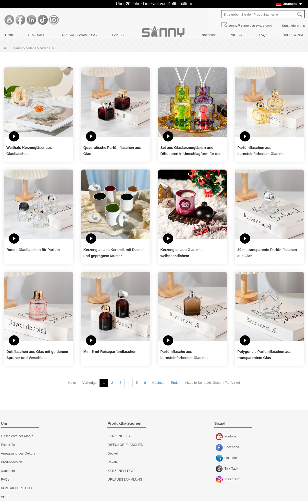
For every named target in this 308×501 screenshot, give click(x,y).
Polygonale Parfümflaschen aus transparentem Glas (264, 355)
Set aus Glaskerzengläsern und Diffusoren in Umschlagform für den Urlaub (191, 151)
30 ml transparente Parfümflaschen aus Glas (267, 253)
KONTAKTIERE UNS (16, 488)
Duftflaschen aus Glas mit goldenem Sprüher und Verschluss (37, 355)
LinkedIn (219, 458)
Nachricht (209, 35)
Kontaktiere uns (293, 26)
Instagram (219, 480)
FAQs (263, 35)
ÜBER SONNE (293, 35)
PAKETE (118, 35)
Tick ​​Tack (219, 469)
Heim (9, 35)
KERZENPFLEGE (120, 471)
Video (5, 497)
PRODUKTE (37, 35)
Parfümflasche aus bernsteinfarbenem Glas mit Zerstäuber (184, 355)
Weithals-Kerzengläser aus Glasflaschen (29, 151)
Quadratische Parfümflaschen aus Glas (112, 151)
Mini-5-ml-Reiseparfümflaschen (110, 352)
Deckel (112, 453)
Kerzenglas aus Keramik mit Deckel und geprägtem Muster (113, 253)
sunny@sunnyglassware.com (250, 25)
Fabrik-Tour (9, 445)
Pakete (112, 462)
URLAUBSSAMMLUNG (79, 35)
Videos (31, 48)
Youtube (219, 437)
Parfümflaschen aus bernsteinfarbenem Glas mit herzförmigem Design (261, 151)
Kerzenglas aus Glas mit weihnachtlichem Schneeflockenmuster (181, 253)
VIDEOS (237, 35)
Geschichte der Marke (17, 436)
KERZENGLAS (118, 436)
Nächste (158, 383)
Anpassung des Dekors (18, 453)
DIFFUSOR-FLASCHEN (125, 445)
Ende (175, 383)
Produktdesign (11, 462)
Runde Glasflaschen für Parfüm (33, 250)
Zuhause (13, 48)
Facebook (219, 448)
